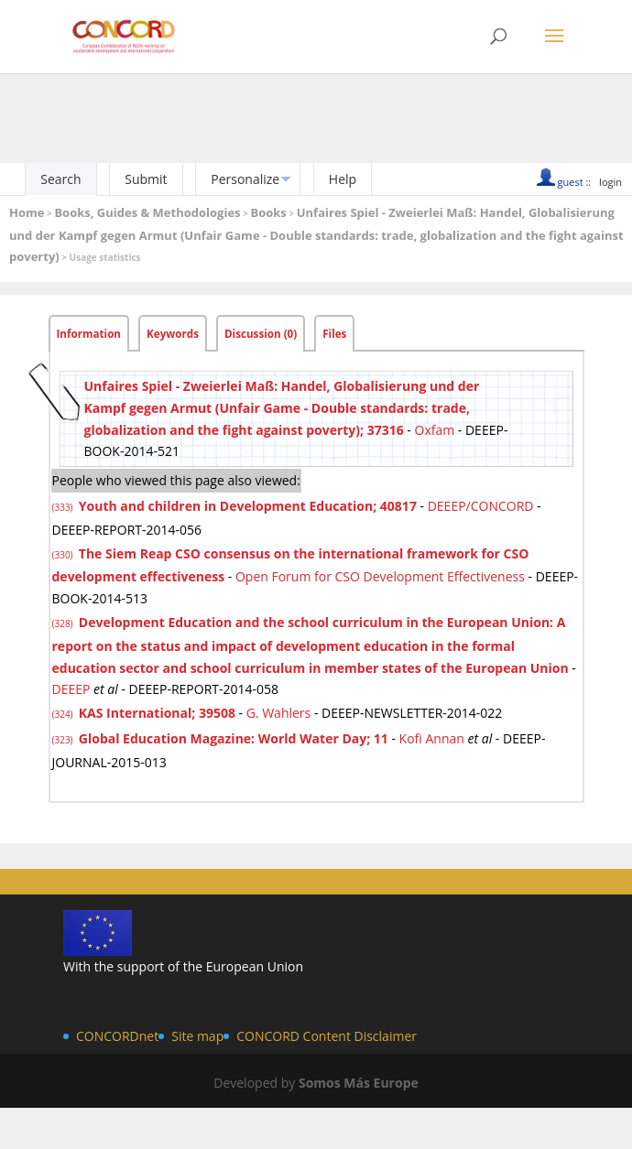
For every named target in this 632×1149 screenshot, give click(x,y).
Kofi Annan (431, 738)
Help (342, 179)
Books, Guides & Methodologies (147, 212)
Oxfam (435, 430)
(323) (64, 739)
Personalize (245, 179)
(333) (64, 507)
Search (60, 179)
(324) (64, 714)
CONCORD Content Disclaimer (326, 1036)
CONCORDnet (117, 1036)
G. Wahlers (278, 712)
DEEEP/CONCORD (481, 506)
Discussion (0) (260, 334)
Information (89, 334)
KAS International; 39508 (157, 712)
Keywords (173, 334)
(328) (64, 623)
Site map (197, 1036)
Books (268, 212)
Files (334, 334)
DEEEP (71, 689)
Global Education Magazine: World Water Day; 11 (233, 738)
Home (26, 212)
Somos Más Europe (359, 1082)
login (610, 182)
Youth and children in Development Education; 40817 (248, 506)
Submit (146, 179)
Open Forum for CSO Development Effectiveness (380, 576)
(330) (64, 554)
